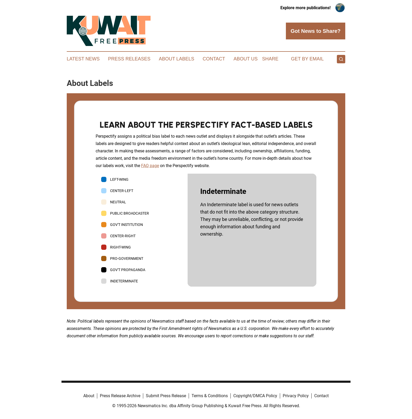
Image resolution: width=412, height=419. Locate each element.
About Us (246, 58)
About (88, 395)
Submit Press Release (166, 395)
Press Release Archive (120, 395)
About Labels (176, 58)
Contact (214, 58)
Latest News (83, 58)
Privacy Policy (296, 395)
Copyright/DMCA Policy (255, 395)
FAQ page (150, 165)
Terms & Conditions (210, 395)
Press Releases (129, 58)
